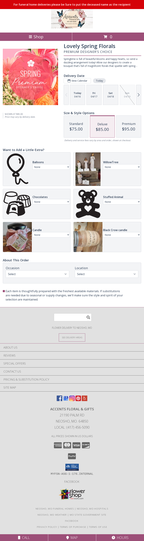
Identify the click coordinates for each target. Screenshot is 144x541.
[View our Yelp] (84, 400)
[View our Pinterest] (78, 400)
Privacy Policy (47, 526)
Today (99, 80)
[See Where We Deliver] (72, 337)
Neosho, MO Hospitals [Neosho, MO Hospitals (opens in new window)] (92, 508)
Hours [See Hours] (120, 537)
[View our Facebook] (59, 400)
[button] (72, 467)
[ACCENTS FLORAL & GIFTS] (72, 27)
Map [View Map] (72, 537)
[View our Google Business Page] (66, 400)
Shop (36, 37)
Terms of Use (98, 526)
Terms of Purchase (73, 526)
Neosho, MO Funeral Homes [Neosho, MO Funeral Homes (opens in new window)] (55, 508)
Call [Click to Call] (24, 537)
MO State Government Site (88, 514)
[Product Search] (72, 317)
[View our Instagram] (72, 400)
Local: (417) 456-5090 (72, 427)
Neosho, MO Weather (52, 514)
